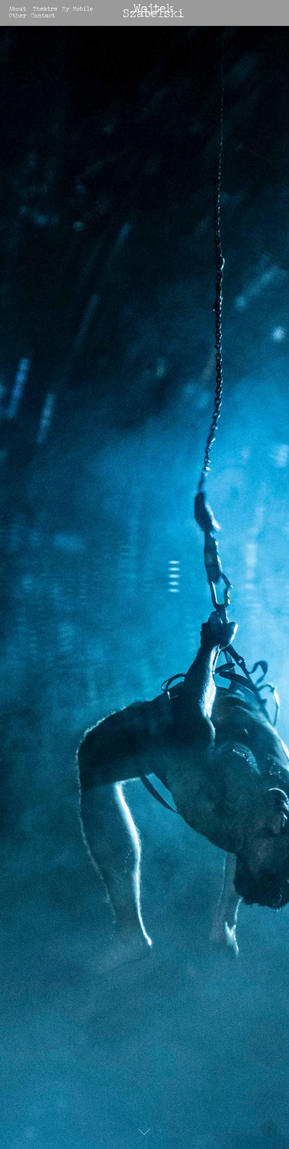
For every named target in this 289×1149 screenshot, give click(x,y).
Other (18, 15)
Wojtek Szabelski (153, 10)
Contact (43, 15)
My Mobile (77, 8)
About (17, 8)
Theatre (45, 8)
